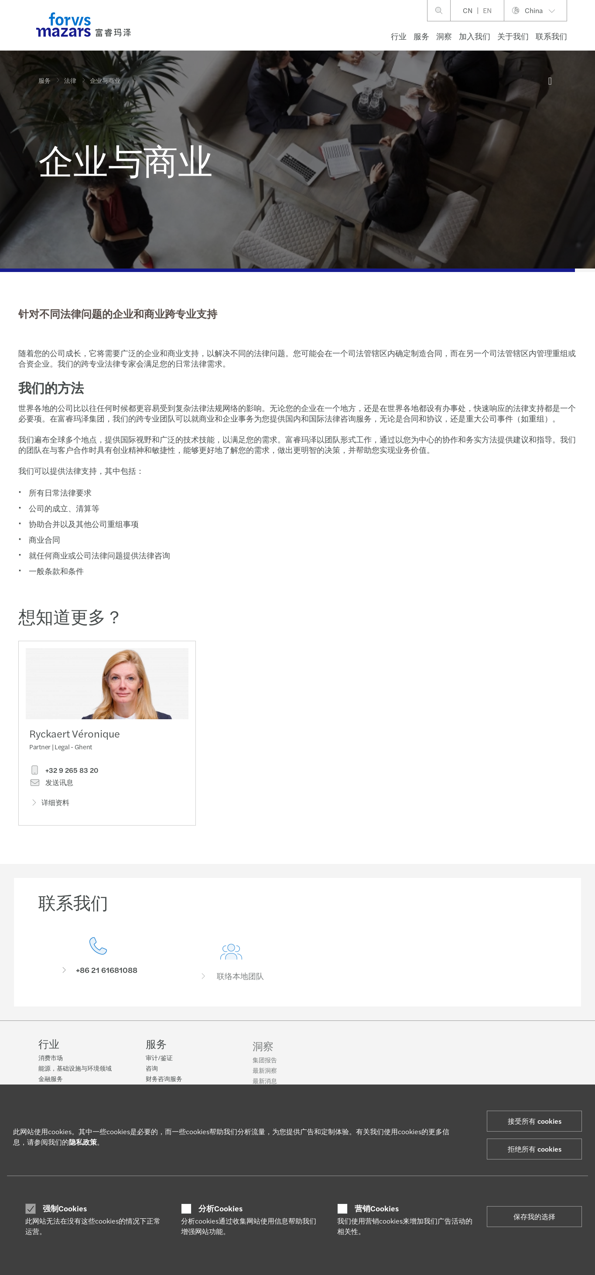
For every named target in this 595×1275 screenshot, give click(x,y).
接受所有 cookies (534, 1121)
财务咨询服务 (164, 1083)
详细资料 (49, 804)
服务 (421, 36)
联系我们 (551, 36)
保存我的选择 (534, 1216)
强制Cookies (65, 1208)
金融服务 (50, 1079)
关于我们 (513, 36)
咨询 (152, 1073)
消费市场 (50, 1058)
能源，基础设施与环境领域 (75, 1068)
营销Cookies (377, 1208)
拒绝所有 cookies (534, 1149)
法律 (70, 80)
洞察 (444, 36)
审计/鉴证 (159, 1062)
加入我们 (474, 36)
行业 (399, 36)
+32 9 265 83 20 (63, 772)
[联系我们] (98, 970)
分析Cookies (220, 1208)
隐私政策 (83, 1142)
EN (487, 10)
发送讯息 (51, 784)
